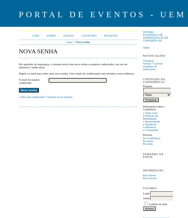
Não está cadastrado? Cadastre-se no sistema (46, 96)
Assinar (147, 63)
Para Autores (150, 178)
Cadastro (89, 35)
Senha (146, 198)
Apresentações (152, 121)
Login (146, 193)
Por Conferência (151, 138)
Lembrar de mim (158, 204)
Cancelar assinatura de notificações (153, 66)
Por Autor (148, 141)
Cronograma (151, 130)
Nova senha (83, 42)
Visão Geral (151, 113)
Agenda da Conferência (149, 126)
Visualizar (148, 60)
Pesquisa (111, 35)
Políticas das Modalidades (150, 117)
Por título (148, 143)
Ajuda (146, 47)
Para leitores (149, 175)
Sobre (51, 35)
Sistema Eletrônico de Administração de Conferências (155, 36)
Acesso (68, 35)
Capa (35, 35)
